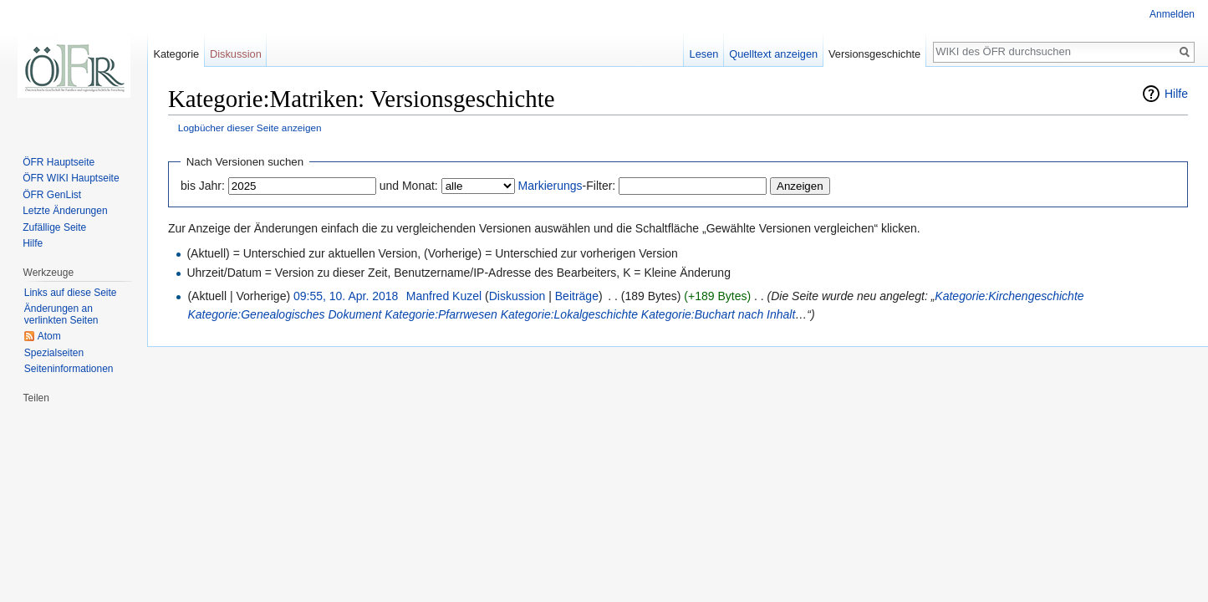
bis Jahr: (203, 185)
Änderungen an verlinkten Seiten (61, 314)
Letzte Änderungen (65, 211)
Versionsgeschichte (874, 54)
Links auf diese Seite (70, 292)
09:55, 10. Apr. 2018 (345, 296)
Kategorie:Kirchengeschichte (1009, 296)
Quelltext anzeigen (773, 54)
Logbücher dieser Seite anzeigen (250, 127)
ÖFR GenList (52, 195)
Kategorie (176, 54)
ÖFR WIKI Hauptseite (71, 178)
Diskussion (517, 296)
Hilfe (1176, 93)
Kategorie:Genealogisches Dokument (284, 314)
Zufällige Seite (54, 227)
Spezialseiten (54, 353)
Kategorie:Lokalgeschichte (569, 314)
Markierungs (550, 185)
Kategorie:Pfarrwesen (441, 314)
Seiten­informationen (69, 369)
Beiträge (577, 296)
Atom (49, 336)
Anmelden (1172, 14)
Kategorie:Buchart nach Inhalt (718, 314)
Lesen (704, 54)
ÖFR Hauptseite (58, 162)
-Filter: (567, 185)
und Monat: (409, 185)
